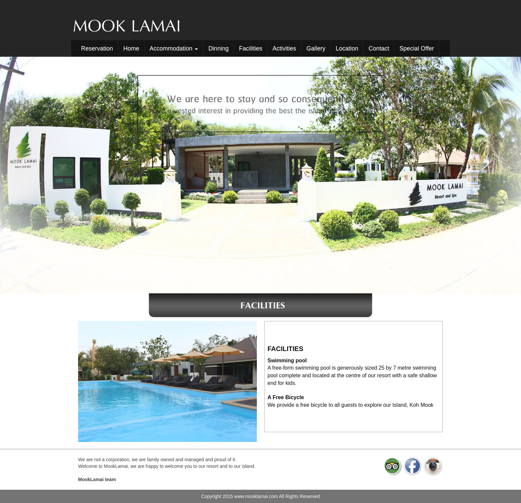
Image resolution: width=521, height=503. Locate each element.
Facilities (250, 48)
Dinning (218, 48)
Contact (378, 48)
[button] (39, 175)
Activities (284, 48)
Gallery (315, 48)
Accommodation (174, 48)
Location (347, 48)
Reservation (97, 48)
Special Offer (416, 48)
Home (131, 48)
